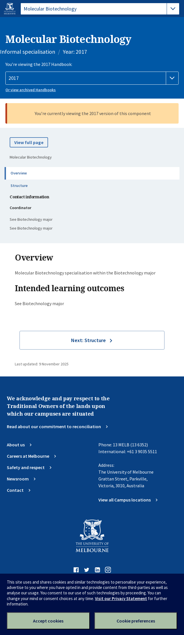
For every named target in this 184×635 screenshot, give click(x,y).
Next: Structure (88, 340)
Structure (19, 185)
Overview (19, 173)
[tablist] (100, 8)
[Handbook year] (92, 78)
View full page (29, 142)
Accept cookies (48, 621)
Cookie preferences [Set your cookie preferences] (136, 621)
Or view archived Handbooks (30, 89)
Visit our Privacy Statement (121, 598)
